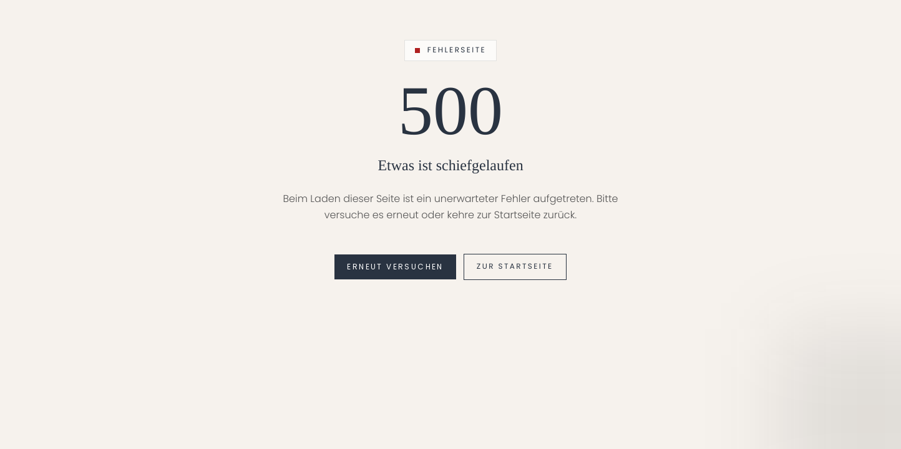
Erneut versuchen (395, 266)
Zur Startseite (515, 266)
